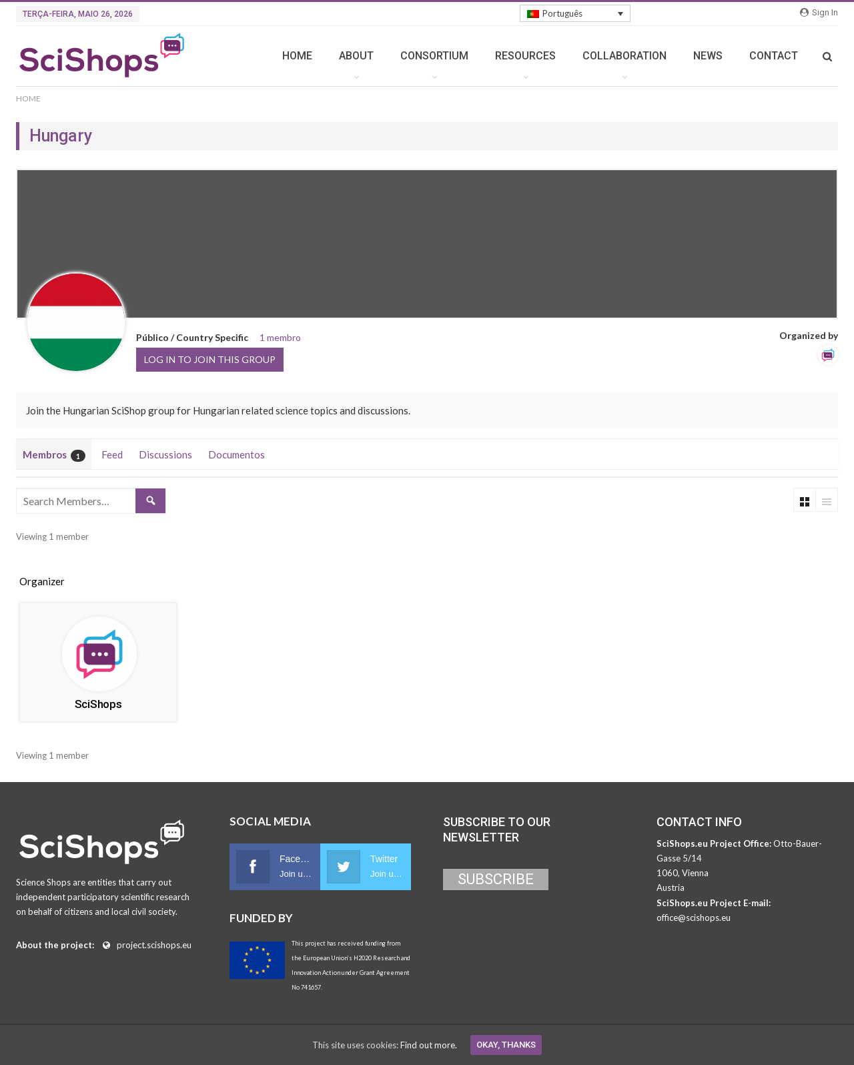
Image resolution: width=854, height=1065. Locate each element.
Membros (54, 455)
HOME (297, 55)
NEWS (708, 55)
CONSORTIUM (434, 55)
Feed (112, 454)
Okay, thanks (506, 1045)
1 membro (280, 337)
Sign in (819, 12)
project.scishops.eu (154, 945)
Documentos (236, 454)
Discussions (165, 454)
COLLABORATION (624, 55)
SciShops (98, 704)
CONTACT (773, 55)
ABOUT (356, 55)
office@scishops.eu (694, 917)
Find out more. (428, 1045)
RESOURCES (525, 55)
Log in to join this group (210, 359)
